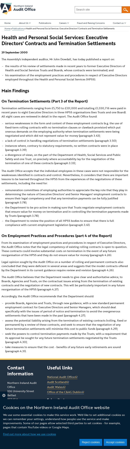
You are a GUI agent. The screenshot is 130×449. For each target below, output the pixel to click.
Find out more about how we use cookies (29, 434)
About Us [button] (25, 23)
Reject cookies (91, 442)
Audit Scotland (58, 382)
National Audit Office (62, 377)
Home (7, 23)
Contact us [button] (119, 23)
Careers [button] (64, 23)
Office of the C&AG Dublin (65, 392)
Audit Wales (56, 387)
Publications (45, 23)
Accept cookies (115, 442)
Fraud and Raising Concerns (91, 23)
